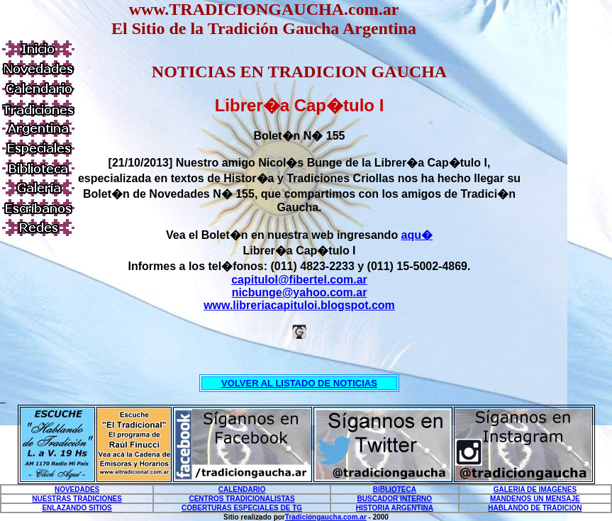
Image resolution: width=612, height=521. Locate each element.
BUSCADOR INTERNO (395, 499)
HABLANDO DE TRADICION (535, 508)
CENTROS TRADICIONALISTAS (241, 499)
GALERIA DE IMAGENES (535, 489)
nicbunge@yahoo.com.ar (299, 292)
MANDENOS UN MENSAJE (535, 499)
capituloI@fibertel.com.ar (299, 280)
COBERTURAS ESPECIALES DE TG (242, 508)
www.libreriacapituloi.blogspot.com (299, 305)
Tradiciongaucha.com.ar (326, 517)
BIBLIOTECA (394, 489)
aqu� (417, 235)
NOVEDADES (77, 489)
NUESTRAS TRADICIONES (77, 499)
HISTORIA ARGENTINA (394, 508)
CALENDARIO (242, 489)
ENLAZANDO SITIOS (76, 508)
